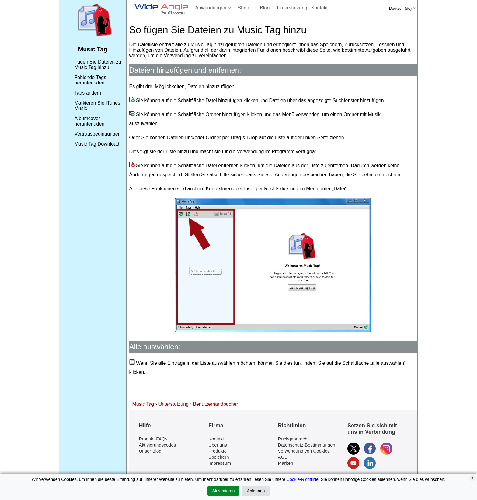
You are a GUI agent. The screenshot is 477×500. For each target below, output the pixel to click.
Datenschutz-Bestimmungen (306, 444)
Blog (265, 7)
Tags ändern (88, 92)
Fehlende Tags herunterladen (90, 80)
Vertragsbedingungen (98, 133)
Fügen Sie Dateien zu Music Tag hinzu (98, 64)
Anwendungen (213, 7)
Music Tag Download (97, 144)
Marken (285, 463)
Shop (243, 7)
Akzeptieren (223, 490)
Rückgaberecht (293, 438)
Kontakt (319, 7)
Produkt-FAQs (153, 438)
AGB (283, 457)
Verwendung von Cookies (304, 450)
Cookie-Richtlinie (303, 479)
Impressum (219, 463)
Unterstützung (292, 7)
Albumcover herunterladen (90, 121)
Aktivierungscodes (157, 444)
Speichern (218, 457)
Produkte (217, 450)
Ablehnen (256, 490)
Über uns (217, 444)
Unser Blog (150, 450)
